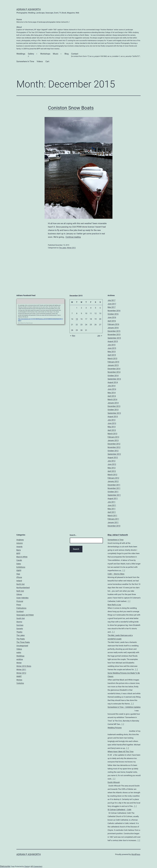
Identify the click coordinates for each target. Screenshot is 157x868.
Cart (47, 61)
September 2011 (114, 495)
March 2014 (112, 399)
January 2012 (113, 481)
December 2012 (114, 444)
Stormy (19, 622)
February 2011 (113, 519)
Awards (19, 547)
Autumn (19, 543)
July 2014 (111, 386)
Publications (21, 608)
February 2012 (113, 478)
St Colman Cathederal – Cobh (119, 810)
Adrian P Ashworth (28, 9)
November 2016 (114, 311)
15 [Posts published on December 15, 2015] (77, 319)
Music (55, 54)
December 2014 (114, 369)
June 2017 (112, 304)
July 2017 (111, 300)
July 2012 (111, 461)
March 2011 (112, 515)
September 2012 (114, 454)
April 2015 (112, 355)
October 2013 (113, 410)
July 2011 (111, 502)
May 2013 (112, 427)
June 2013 (112, 423)
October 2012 (113, 451)
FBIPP (18, 570)
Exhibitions (20, 567)
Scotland (20, 611)
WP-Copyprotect (36, 866)
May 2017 (112, 307)
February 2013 (113, 437)
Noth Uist (20, 591)
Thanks (19, 632)
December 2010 (114, 526)
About (78, 38)
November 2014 (114, 372)
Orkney (19, 594)
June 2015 (112, 348)
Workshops (45, 54)
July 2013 (111, 420)
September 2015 (114, 338)
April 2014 (112, 396)
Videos (40, 61)
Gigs (18, 574)
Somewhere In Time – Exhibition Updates (124, 707)
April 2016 (112, 321)
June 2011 (112, 505)
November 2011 (114, 488)
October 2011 (113, 492)
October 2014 (113, 375)
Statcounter (5, 866)
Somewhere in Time (115, 540)
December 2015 (114, 331)
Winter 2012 (71, 248)
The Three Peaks (23, 642)
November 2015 (114, 334)
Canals (19, 560)
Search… (73, 535)
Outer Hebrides (22, 598)
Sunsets (19, 628)
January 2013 (113, 440)
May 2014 (112, 393)
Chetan (26, 866)
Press (18, 605)
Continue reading (73, 237)
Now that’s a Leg (114, 605)
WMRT (19, 676)
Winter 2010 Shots (23, 666)
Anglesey (20, 540)
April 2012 (112, 471)
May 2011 (112, 509)
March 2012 (112, 475)
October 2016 (113, 314)
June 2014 (112, 389)
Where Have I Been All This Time (120, 751)
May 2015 (112, 352)
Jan (100, 336)
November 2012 (114, 447)
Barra (18, 550)
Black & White (21, 557)
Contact (105, 55)
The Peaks (20, 639)
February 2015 (113, 362)
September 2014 (114, 379)
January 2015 (113, 365)
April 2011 (112, 512)
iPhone (19, 577)
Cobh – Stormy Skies (116, 574)
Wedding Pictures (115, 728)
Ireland (19, 581)
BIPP (18, 553)
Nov (72, 336)
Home (43, 20)
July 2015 (111, 345)
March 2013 (112, 434)
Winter (19, 663)
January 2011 (113, 522)
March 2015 (112, 358)
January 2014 (113, 403)
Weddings (20, 54)
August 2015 (113, 341)
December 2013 (114, 406)
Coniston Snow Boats (71, 108)
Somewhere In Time (25, 61)
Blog (67, 54)
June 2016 (112, 317)
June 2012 (112, 464)
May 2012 (112, 468)
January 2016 (113, 328)
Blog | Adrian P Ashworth (118, 535)
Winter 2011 (21, 669)
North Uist (20, 584)
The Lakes (62, 248)
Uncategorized (22, 646)
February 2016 (113, 324)
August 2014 (113, 382)
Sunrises (19, 625)
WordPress (135, 854)
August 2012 (113, 457)
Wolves (19, 680)
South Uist (20, 618)
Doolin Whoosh (114, 782)
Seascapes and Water (25, 615)
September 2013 (114, 413)
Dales (18, 564)
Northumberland (23, 588)
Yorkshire (20, 683)
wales (18, 652)
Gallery (31, 55)
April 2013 (112, 430)
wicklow (19, 659)
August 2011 (113, 498)
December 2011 (114, 485)
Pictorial (19, 601)
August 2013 (113, 416)
